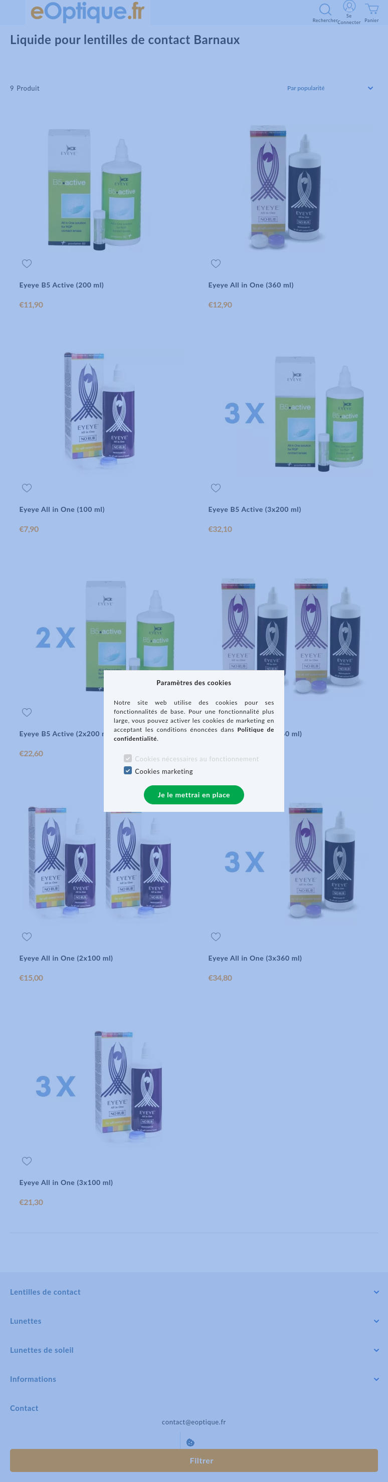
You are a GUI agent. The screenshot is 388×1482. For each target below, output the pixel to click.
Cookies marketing (164, 771)
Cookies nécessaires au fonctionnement (197, 759)
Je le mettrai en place (194, 794)
